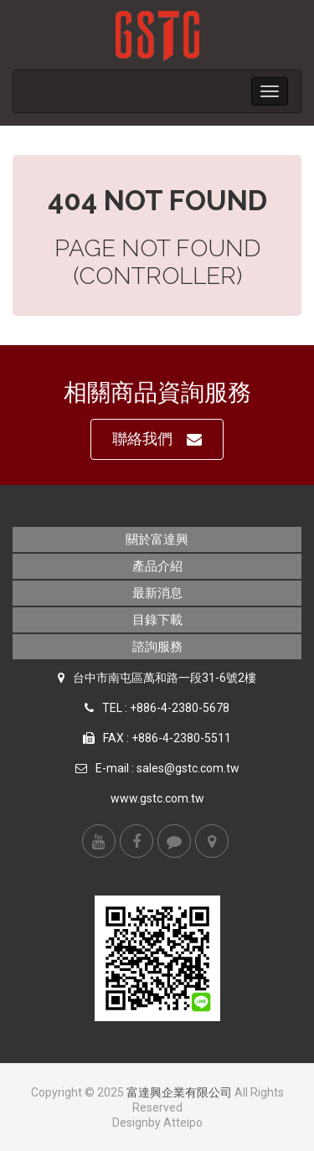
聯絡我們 (157, 439)
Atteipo (183, 1122)
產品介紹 (157, 566)
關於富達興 (157, 539)
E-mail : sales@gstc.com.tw (167, 768)
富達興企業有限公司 (179, 1092)
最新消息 (157, 593)
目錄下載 (157, 619)
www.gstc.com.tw (157, 798)
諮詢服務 (157, 646)
